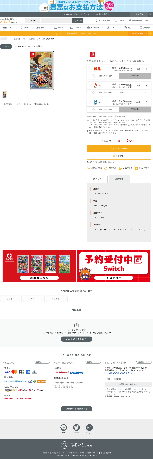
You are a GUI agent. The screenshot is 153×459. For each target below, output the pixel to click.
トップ (3, 39)
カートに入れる (119, 148)
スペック (97, 179)
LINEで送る (127, 168)
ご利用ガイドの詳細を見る (76, 409)
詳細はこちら (41, 362)
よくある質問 (106, 453)
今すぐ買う (119, 156)
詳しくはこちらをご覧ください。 (119, 373)
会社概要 (45, 453)
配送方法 (112, 168)
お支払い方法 (96, 168)
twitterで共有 (144, 168)
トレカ (24, 27)
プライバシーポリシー (69, 453)
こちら (111, 162)
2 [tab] (75, 285)
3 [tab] (82, 285)
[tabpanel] (42, 70)
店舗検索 (145, 27)
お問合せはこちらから (128, 384)
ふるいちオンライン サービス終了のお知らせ (86, 14)
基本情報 (118, 179)
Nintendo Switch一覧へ (29, 46)
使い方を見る (137, 33)
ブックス (75, 28)
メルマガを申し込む (76, 339)
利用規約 (55, 453)
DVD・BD (93, 27)
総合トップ (7, 28)
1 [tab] (5, 94)
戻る (7, 46)
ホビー (58, 27)
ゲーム (41, 28)
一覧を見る (138, 14)
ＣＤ (110, 27)
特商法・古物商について (89, 453)
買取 (127, 27)
